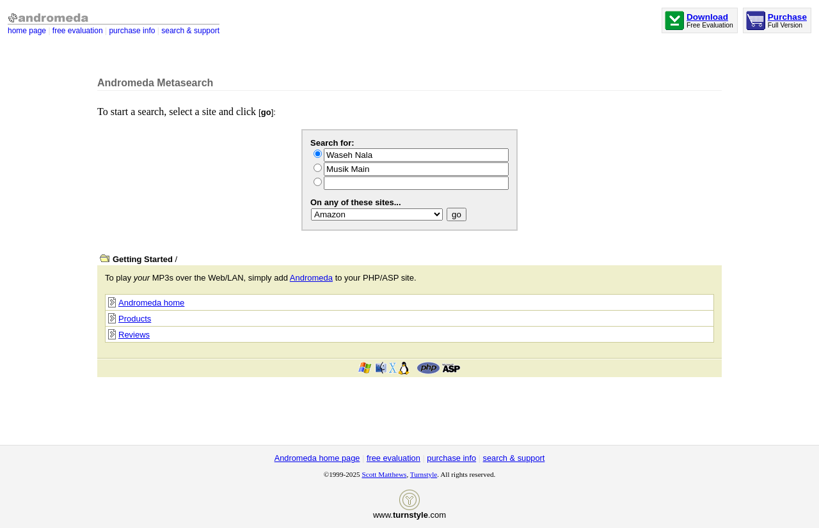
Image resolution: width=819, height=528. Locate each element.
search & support (190, 30)
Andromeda (311, 278)
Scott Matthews (384, 474)
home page (27, 30)
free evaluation (77, 30)
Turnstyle (423, 474)
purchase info (132, 30)
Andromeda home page (317, 458)
